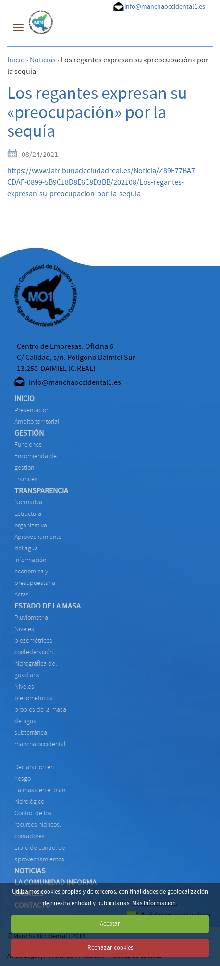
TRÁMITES (25, 479)
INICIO (24, 399)
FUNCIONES (28, 445)
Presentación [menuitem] (31, 410)
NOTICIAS (30, 871)
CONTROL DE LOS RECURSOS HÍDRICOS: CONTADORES (37, 824)
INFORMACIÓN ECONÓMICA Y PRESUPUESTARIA (34, 571)
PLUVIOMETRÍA (31, 617)
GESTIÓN (29, 433)
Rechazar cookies (110, 948)
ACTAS (21, 594)
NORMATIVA (28, 502)
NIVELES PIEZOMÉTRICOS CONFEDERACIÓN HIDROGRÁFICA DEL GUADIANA (35, 652)
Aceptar (110, 924)
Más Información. (154, 903)
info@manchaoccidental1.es (164, 6)
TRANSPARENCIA (41, 491)
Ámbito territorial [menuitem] (36, 421)
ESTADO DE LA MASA (47, 606)
